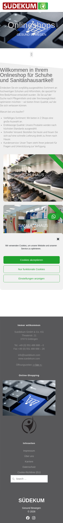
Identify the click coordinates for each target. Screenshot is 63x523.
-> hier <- (37, 364)
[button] (58, 239)
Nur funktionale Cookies (31, 269)
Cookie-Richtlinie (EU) (29, 472)
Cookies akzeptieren (31, 259)
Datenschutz (29, 467)
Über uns (29, 456)
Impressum (29, 450)
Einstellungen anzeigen (31, 278)
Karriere (29, 461)
